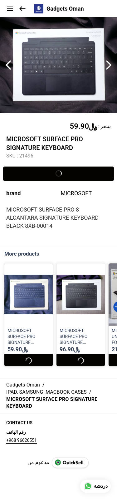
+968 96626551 (21, 440)
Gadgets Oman (65, 9)
